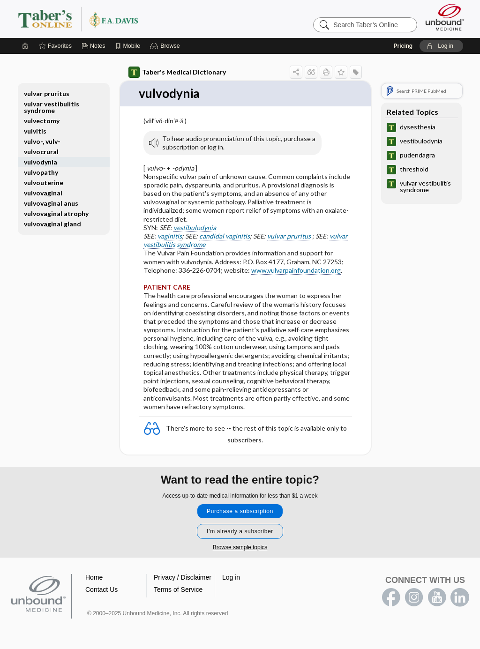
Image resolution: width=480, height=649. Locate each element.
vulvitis (35, 131)
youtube (437, 597)
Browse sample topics (240, 547)
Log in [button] (231, 577)
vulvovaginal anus (51, 203)
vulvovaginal (43, 193)
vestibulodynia (194, 227)
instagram (414, 597)
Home (94, 577)
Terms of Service (178, 589)
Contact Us (101, 589)
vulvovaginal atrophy (56, 213)
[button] (166, 46)
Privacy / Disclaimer (182, 577)
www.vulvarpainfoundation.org (296, 270)
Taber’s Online (134, 19)
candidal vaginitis (224, 236)
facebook (391, 597)
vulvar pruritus (289, 236)
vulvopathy (41, 172)
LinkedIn (459, 597)
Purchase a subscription (240, 511)
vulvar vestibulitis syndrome (51, 107)
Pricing (402, 46)
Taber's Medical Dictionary (177, 72)
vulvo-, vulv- (42, 141)
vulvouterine (43, 182)
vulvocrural (41, 152)
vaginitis (170, 236)
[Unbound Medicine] (444, 17)
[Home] (25, 46)
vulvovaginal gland (52, 224)
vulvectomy (42, 121)
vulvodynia (40, 162)
